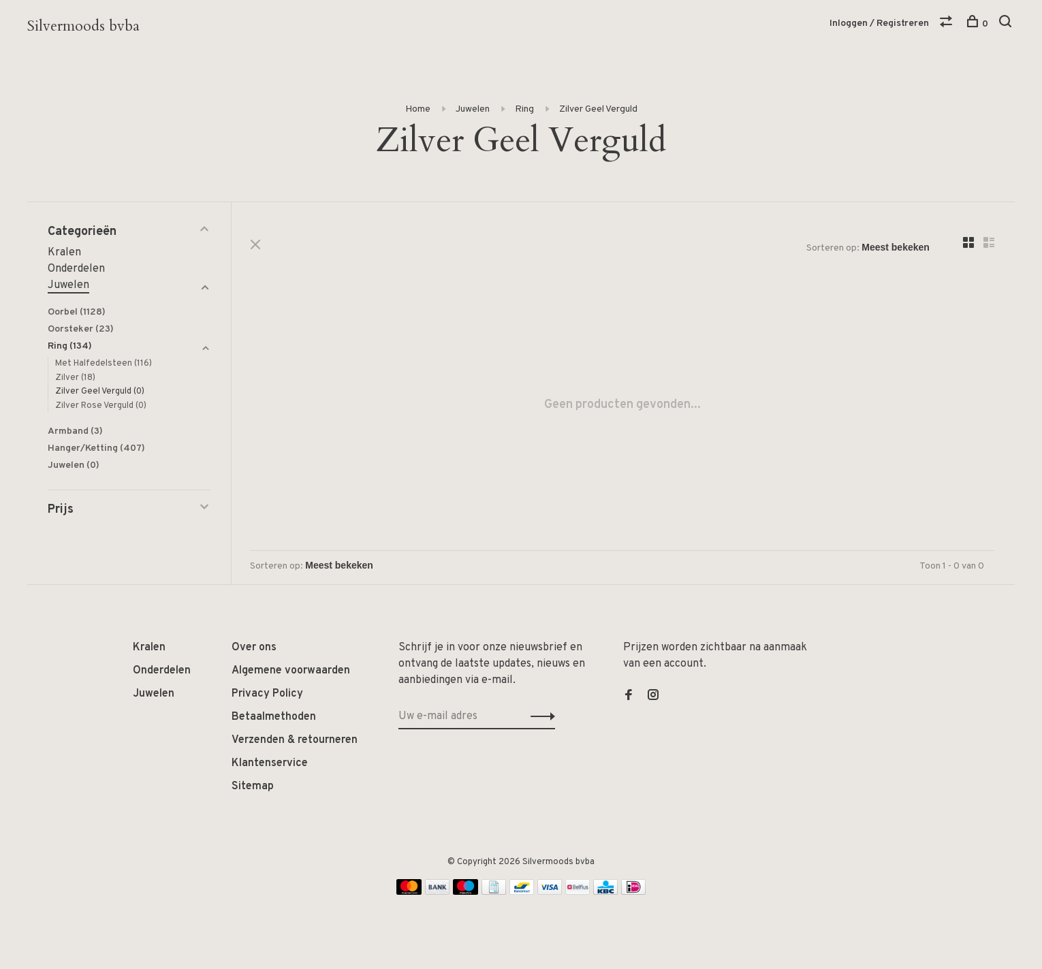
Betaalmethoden (274, 717)
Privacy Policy (267, 694)
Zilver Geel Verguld (598, 109)
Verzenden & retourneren (295, 740)
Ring (524, 109)
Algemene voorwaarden (291, 671)
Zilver (75, 377)
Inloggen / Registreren (879, 23)
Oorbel (77, 312)
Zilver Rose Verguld (100, 405)
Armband (75, 431)
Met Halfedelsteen (103, 363)
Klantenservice (270, 763)
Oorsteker (81, 329)
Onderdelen (76, 269)
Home (417, 109)
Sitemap (253, 786)
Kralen (64, 252)
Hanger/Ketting (96, 448)
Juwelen (473, 109)
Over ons (254, 647)
